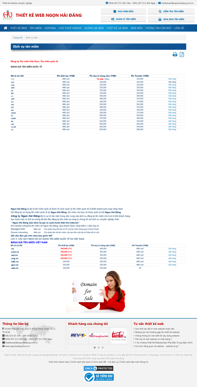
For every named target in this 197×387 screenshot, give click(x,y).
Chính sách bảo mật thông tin (134, 361)
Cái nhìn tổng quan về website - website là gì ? (156, 345)
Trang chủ (17, 37)
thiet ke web (10, 354)
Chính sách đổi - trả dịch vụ (105, 361)
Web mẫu (137, 27)
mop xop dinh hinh (82, 358)
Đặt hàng (172, 79)
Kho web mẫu (123, 11)
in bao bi (102, 354)
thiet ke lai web (24, 354)
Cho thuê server (70, 27)
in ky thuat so (165, 354)
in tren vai (178, 354)
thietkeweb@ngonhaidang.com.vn (177, 3)
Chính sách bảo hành (81, 361)
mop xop (188, 354)
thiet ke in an (75, 354)
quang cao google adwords (45, 354)
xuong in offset (89, 354)
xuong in (111, 354)
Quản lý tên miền (123, 19)
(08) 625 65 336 (12, 335)
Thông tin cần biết (159, 27)
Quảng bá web (94, 27)
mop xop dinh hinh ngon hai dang (108, 358)
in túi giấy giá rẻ (123, 354)
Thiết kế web (18, 27)
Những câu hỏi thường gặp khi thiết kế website (156, 331)
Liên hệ (179, 27)
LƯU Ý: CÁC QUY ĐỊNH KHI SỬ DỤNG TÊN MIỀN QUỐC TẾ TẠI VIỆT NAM (47, 238)
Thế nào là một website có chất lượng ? (153, 339)
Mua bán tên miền (171, 19)
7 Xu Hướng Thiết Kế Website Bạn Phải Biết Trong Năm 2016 (163, 342)
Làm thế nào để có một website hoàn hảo (154, 328)
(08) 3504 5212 (30, 335)
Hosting (50, 27)
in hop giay (153, 354)
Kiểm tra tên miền (171, 11)
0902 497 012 (139, 3)
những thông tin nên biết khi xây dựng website (156, 335)
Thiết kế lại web (117, 27)
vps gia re (63, 354)
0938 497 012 (115, 3)
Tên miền (36, 27)
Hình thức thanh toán (59, 361)
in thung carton (139, 354)
